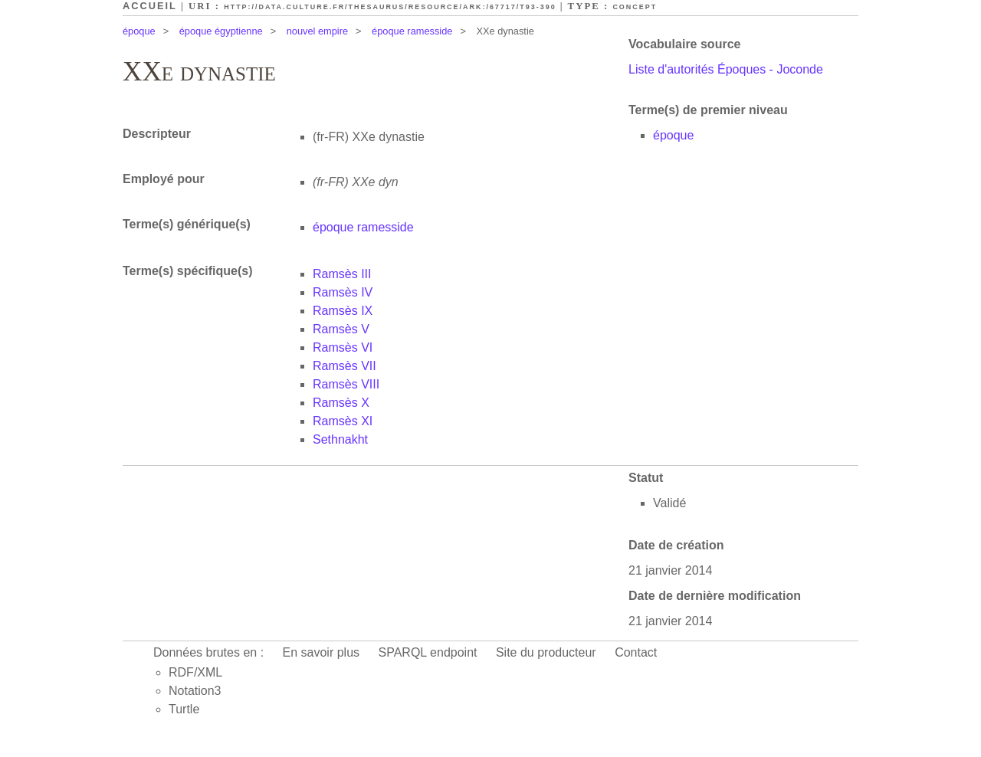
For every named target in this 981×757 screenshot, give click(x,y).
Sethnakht (340, 439)
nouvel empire (317, 31)
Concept (634, 7)
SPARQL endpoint (428, 652)
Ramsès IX (342, 310)
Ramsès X (341, 402)
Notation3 (195, 690)
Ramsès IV (342, 292)
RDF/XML (195, 672)
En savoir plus (321, 652)
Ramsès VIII (346, 384)
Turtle (184, 709)
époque (139, 31)
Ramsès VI (342, 347)
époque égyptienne (221, 31)
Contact (636, 652)
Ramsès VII (344, 365)
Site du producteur (546, 652)
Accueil (150, 5)
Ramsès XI (342, 421)
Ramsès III (342, 273)
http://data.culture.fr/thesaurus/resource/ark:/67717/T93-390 (390, 7)
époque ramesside (412, 31)
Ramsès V (341, 329)
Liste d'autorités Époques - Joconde (725, 69)
